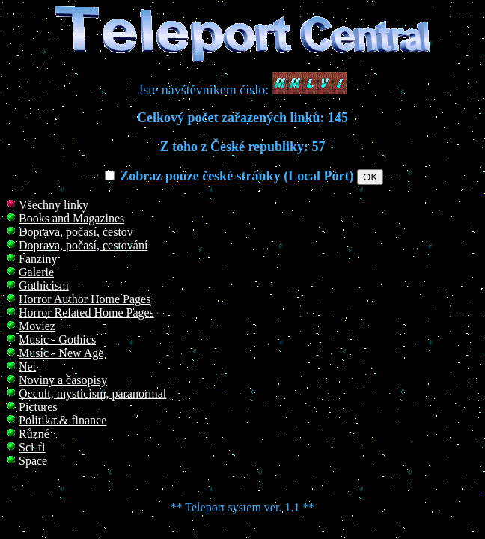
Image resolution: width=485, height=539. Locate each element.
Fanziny (38, 258)
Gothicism (44, 285)
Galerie (36, 272)
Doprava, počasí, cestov (76, 231)
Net (27, 366)
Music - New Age (61, 353)
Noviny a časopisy (63, 380)
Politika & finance (62, 420)
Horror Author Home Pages (84, 299)
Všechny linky (53, 204)
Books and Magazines (71, 218)
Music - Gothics (57, 339)
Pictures (38, 407)
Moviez (37, 326)
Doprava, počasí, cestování (83, 245)
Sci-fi (32, 447)
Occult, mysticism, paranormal (92, 393)
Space (33, 460)
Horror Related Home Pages (86, 312)
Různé (34, 433)
